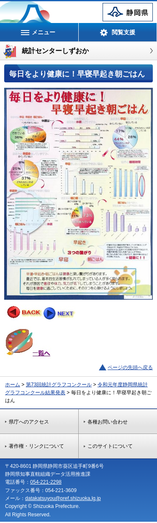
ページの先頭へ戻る (130, 367)
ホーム (12, 385)
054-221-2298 (46, 482)
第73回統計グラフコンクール (59, 385)
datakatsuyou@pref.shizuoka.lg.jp (63, 498)
